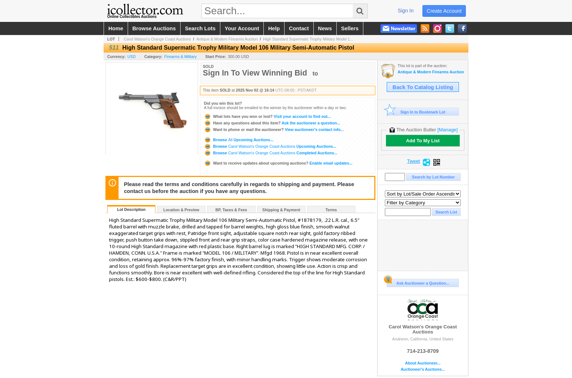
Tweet (413, 161)
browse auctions (154, 28)
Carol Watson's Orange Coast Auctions (157, 39)
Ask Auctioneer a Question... (418, 282)
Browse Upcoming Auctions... (238, 140)
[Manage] (447, 129)
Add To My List (423, 140)
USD (131, 56)
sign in (406, 11)
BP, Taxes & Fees (231, 210)
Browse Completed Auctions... (270, 153)
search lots (200, 28)
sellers (350, 28)
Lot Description (131, 209)
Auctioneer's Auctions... (423, 369)
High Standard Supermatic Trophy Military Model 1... (308, 39)
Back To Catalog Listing (423, 87)
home (115, 28)
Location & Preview (181, 210)
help (274, 28)
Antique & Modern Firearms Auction (227, 39)
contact (299, 28)
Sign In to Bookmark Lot (416, 112)
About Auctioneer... (422, 363)
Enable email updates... (278, 163)
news (325, 28)
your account (242, 28)
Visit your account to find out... (267, 116)
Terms (331, 210)
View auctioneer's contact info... (274, 129)
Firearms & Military (180, 56)
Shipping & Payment (281, 210)
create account (444, 11)
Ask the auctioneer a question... (272, 123)
